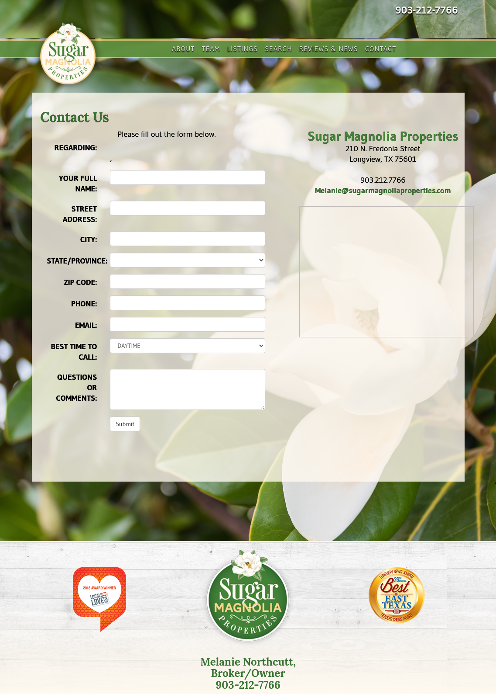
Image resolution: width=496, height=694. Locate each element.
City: (88, 239)
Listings (242, 48)
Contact (381, 48)
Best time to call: (74, 352)
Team (211, 48)
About (183, 48)
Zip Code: (80, 282)
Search (278, 48)
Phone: (84, 304)
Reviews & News (328, 48)
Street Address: (80, 214)
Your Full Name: (78, 184)
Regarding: (76, 148)
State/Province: (75, 261)
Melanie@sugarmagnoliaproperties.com (383, 190)
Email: (86, 325)
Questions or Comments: (76, 387)
